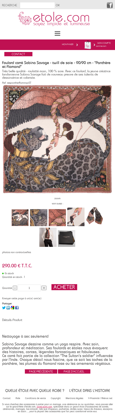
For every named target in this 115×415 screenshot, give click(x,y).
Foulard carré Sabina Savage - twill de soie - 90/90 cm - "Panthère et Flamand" (56, 64)
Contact (7, 398)
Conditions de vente (35, 398)
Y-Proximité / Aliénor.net (100, 398)
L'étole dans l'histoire (89, 390)
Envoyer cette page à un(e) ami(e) (22, 298)
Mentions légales (74, 398)
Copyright (56, 398)
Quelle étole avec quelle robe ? (34, 390)
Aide (18, 398)
